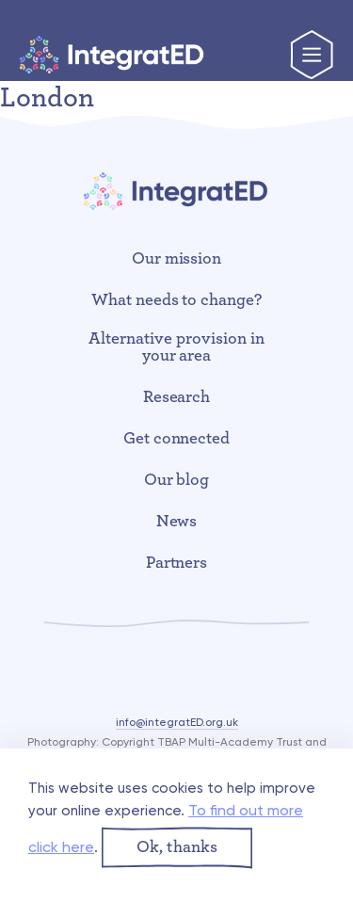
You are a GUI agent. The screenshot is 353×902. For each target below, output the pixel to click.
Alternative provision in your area (176, 347)
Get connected (177, 438)
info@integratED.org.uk (177, 722)
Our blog (177, 480)
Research (177, 397)
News (177, 521)
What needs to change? (177, 300)
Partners (177, 563)
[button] (177, 848)
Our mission (177, 258)
